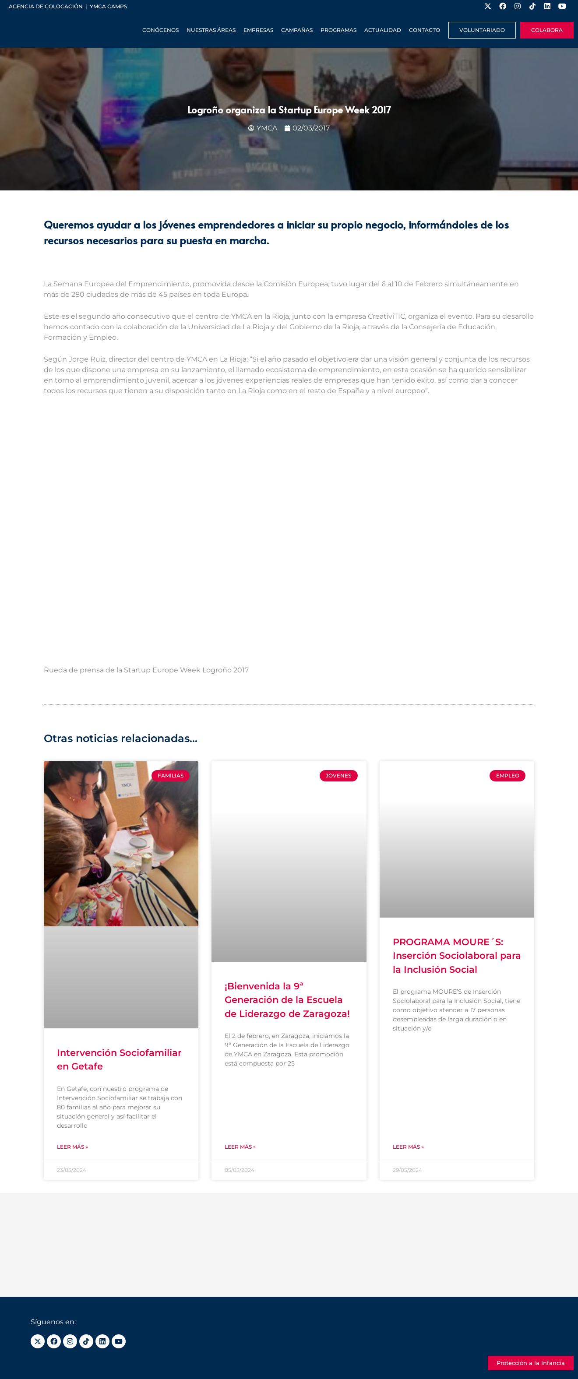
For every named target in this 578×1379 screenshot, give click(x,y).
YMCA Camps (108, 6)
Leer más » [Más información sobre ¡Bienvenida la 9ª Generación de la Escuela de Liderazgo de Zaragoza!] (240, 1146)
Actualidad (382, 30)
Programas (338, 30)
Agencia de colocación (46, 6)
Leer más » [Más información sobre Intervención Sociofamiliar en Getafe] (72, 1146)
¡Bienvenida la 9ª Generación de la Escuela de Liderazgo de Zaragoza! (287, 1000)
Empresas (258, 30)
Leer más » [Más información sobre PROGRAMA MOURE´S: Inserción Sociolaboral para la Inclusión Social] (408, 1146)
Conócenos (160, 30)
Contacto (424, 30)
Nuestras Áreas (211, 30)
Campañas (297, 30)
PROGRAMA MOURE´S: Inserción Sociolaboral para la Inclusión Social (457, 955)
